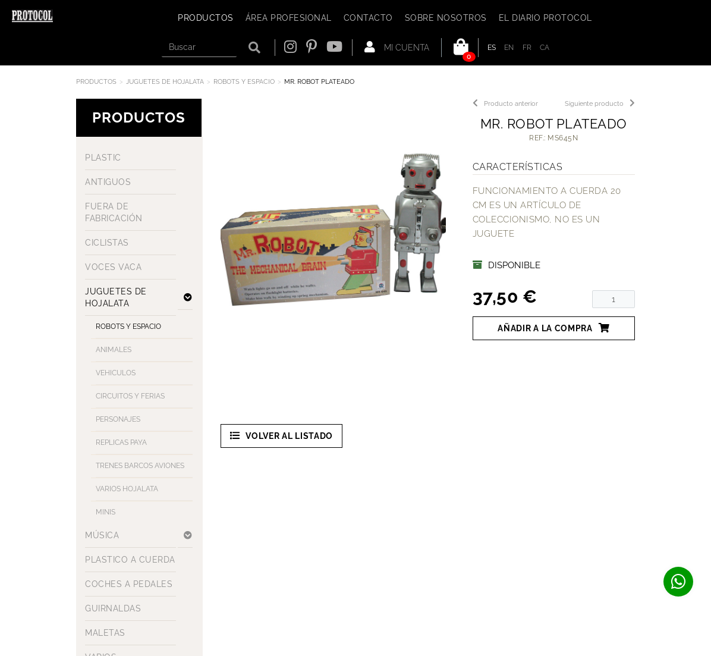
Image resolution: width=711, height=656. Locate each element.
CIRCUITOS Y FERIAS (130, 396)
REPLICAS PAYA (121, 442)
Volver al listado (282, 436)
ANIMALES (113, 350)
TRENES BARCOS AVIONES (140, 466)
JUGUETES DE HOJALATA (165, 82)
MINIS (105, 512)
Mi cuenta (396, 47)
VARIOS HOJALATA (127, 489)
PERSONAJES (118, 419)
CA (545, 47)
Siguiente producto (600, 104)
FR (527, 47)
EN (509, 47)
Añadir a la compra (553, 328)
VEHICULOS (116, 373)
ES (491, 47)
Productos (96, 82)
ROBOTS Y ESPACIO (244, 82)
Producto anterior (505, 104)
